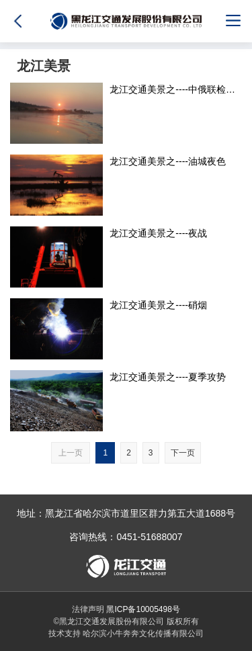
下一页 (183, 453)
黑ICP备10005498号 (142, 609)
